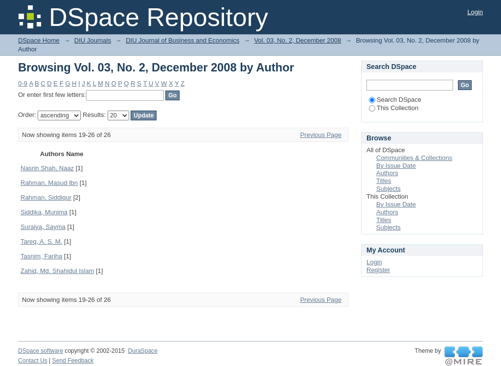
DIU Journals (92, 40)
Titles (383, 180)
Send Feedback (73, 360)
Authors (387, 173)
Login (475, 12)
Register (378, 270)
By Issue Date (396, 165)
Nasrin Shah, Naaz (47, 168)
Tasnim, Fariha (41, 256)
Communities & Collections (414, 157)
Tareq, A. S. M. (41, 241)
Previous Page (321, 134)
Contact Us (32, 360)
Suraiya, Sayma (43, 226)
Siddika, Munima (44, 212)
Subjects (388, 188)
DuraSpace (142, 350)
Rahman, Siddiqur (46, 197)
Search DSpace (395, 99)
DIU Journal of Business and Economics (182, 40)
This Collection (393, 108)
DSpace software (40, 350)
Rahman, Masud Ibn (49, 182)
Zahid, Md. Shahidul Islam (57, 270)
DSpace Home (39, 40)
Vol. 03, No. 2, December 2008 (297, 40)
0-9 (22, 83)
